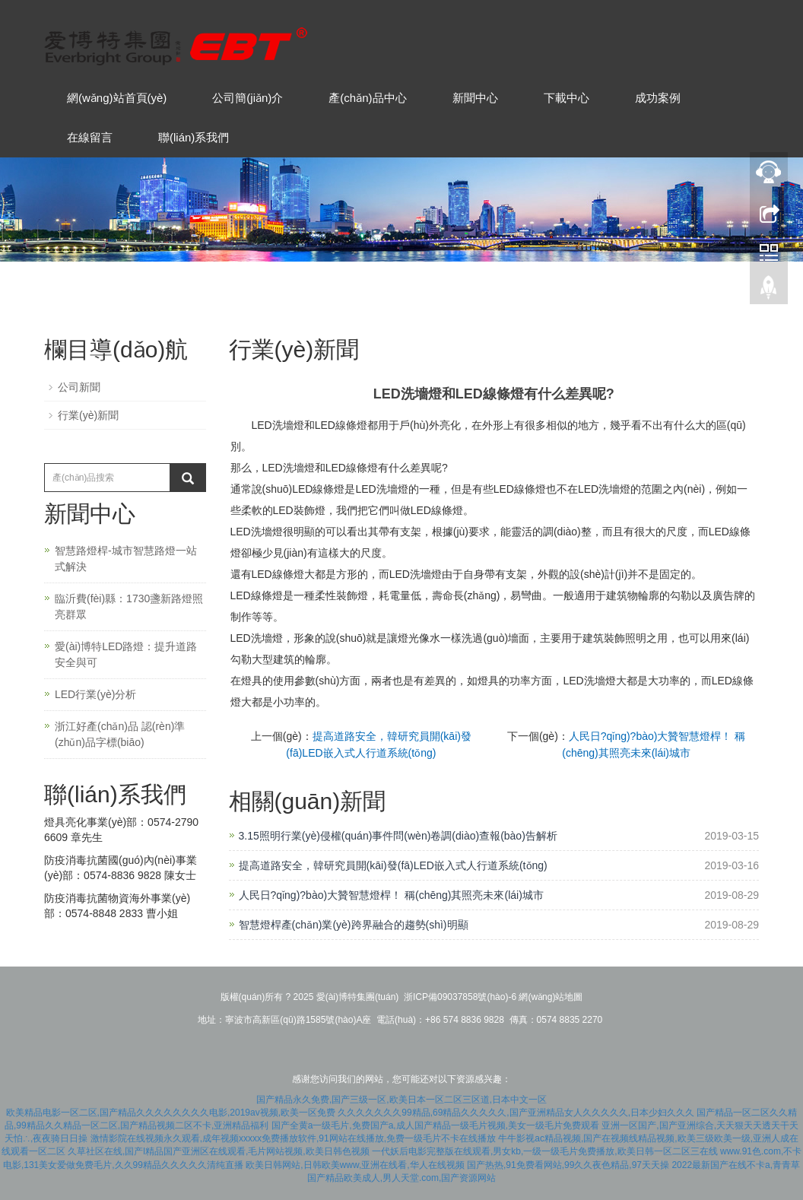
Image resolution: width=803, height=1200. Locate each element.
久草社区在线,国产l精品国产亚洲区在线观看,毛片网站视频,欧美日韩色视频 (219, 1151)
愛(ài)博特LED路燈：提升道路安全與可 (126, 654)
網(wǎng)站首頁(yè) (117, 97)
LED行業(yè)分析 (95, 694)
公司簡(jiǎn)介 (247, 97)
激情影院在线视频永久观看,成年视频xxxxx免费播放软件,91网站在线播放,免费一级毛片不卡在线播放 (293, 1138)
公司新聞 (79, 387)
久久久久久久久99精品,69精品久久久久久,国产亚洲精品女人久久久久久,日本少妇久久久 (516, 1112)
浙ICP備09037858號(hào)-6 (460, 997)
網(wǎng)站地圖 (550, 997)
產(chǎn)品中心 (367, 97)
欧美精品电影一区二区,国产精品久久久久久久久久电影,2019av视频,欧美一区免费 (170, 1112)
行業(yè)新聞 (88, 415)
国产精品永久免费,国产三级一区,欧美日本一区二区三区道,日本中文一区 (401, 1099)
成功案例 (658, 97)
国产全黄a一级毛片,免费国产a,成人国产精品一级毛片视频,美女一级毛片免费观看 (435, 1125)
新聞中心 (475, 97)
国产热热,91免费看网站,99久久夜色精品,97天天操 (568, 1165)
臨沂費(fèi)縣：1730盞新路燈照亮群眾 (129, 606)
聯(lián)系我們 (193, 137)
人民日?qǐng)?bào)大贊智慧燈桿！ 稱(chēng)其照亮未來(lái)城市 (391, 895)
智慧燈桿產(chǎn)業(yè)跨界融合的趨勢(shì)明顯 (353, 925)
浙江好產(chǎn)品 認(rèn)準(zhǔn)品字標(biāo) (120, 734)
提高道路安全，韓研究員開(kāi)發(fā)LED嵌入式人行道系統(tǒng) (393, 865)
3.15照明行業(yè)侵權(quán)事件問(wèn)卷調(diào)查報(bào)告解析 (398, 836)
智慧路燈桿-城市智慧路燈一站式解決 (126, 558)
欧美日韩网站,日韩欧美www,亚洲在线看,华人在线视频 (355, 1165)
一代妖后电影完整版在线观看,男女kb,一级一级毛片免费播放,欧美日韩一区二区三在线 (545, 1151)
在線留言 (90, 137)
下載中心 (566, 97)
